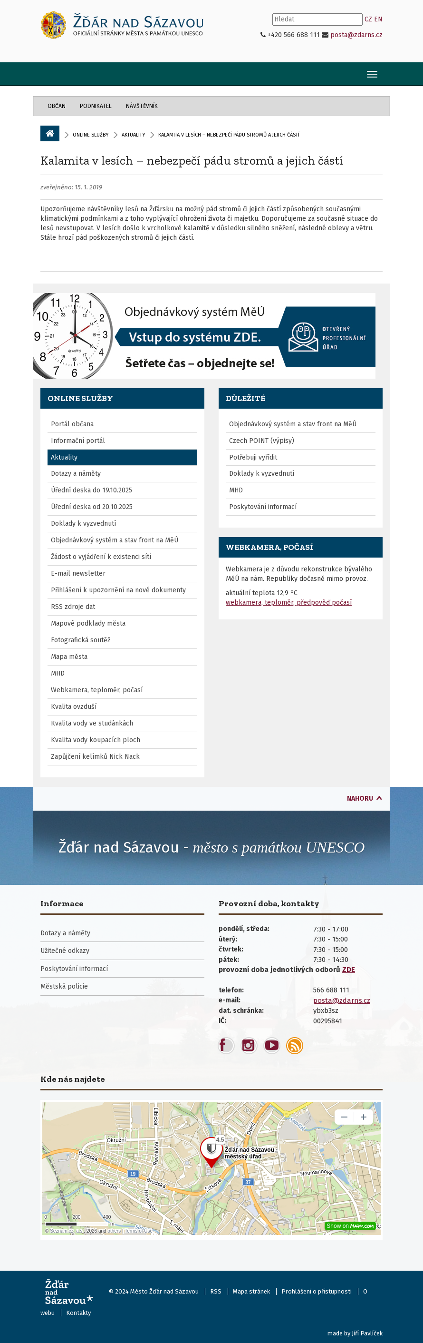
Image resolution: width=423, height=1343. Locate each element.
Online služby (90, 135)
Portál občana (72, 424)
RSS (215, 1291)
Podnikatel (96, 106)
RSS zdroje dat (73, 607)
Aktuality (133, 135)
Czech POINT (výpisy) (261, 441)
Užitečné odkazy (64, 951)
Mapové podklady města (88, 623)
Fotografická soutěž (80, 640)
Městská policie (64, 986)
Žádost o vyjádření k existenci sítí (101, 557)
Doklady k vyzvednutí (83, 524)
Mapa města (69, 657)
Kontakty (78, 1312)
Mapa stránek (251, 1291)
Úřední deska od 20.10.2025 (92, 507)
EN (378, 19)
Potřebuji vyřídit (253, 457)
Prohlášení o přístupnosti (316, 1291)
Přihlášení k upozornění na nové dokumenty (118, 590)
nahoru (360, 798)
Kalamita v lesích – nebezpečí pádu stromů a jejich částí (191, 160)
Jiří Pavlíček (367, 1333)
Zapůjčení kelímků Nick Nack (95, 757)
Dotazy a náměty (76, 474)
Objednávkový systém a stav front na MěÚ (114, 540)
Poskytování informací (263, 507)
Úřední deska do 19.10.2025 (91, 490)
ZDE (348, 969)
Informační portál (78, 441)
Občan (57, 106)
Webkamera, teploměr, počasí (97, 690)
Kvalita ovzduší (73, 707)
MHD (58, 673)
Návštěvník (142, 106)
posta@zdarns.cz (356, 35)
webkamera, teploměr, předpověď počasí (289, 602)
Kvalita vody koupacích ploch (95, 740)
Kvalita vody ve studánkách (92, 723)
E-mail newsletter (78, 573)
